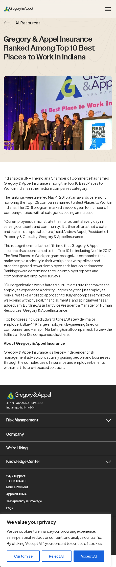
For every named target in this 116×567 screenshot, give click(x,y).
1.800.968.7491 (16, 481)
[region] (55, 540)
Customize (23, 556)
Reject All (56, 556)
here (65, 334)
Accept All (89, 556)
